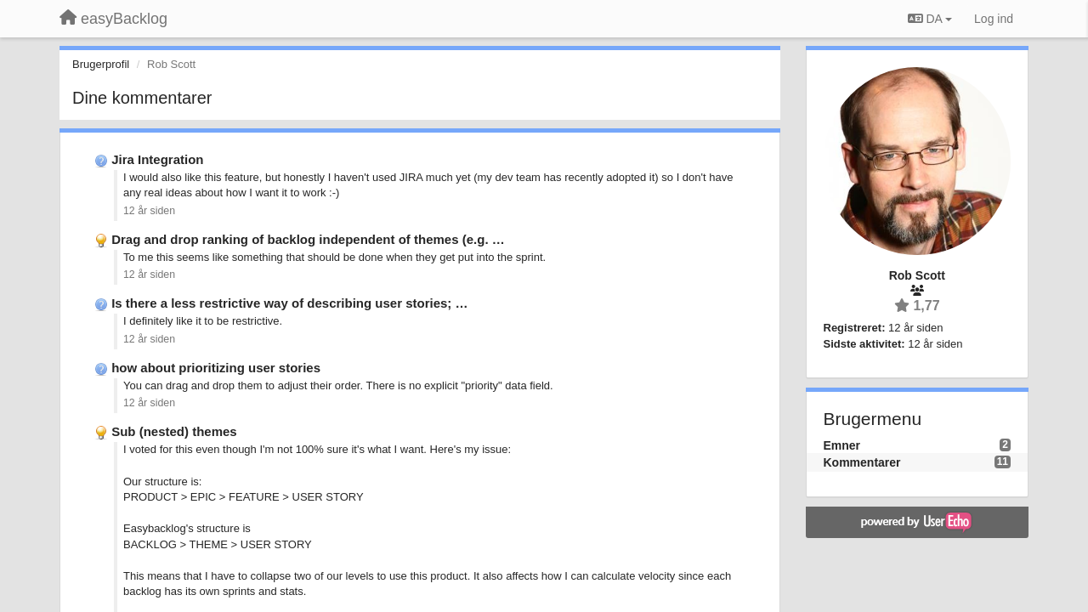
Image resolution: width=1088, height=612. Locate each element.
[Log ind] (993, 18)
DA (930, 19)
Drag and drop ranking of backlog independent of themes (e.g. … (308, 239)
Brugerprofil (100, 64)
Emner (842, 445)
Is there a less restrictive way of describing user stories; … (289, 303)
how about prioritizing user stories (215, 367)
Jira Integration (157, 159)
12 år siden (149, 211)
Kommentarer (862, 462)
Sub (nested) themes (174, 431)
